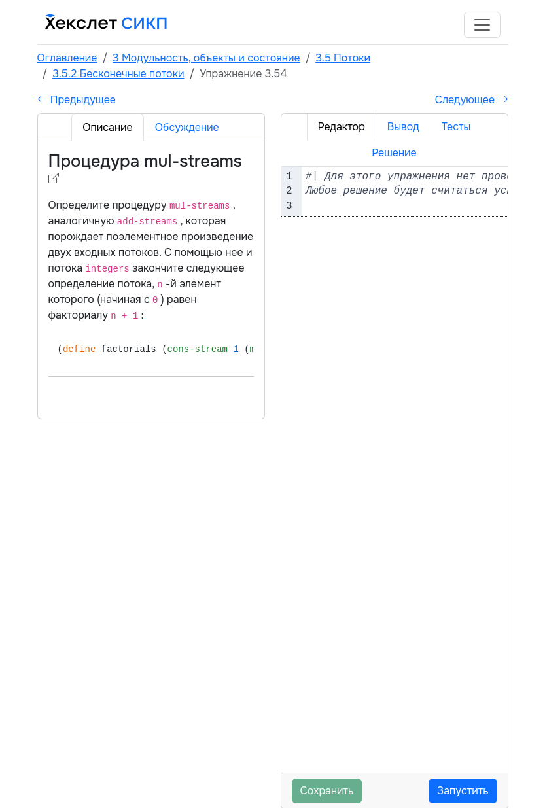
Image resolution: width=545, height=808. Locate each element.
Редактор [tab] (341, 126)
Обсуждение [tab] (187, 127)
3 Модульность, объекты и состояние (206, 58)
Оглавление (67, 58)
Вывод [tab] (403, 126)
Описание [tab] (107, 127)
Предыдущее (76, 100)
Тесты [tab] (456, 126)
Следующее (471, 100)
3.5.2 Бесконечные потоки (118, 73)
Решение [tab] (394, 153)
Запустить (462, 791)
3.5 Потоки (342, 58)
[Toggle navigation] (482, 25)
